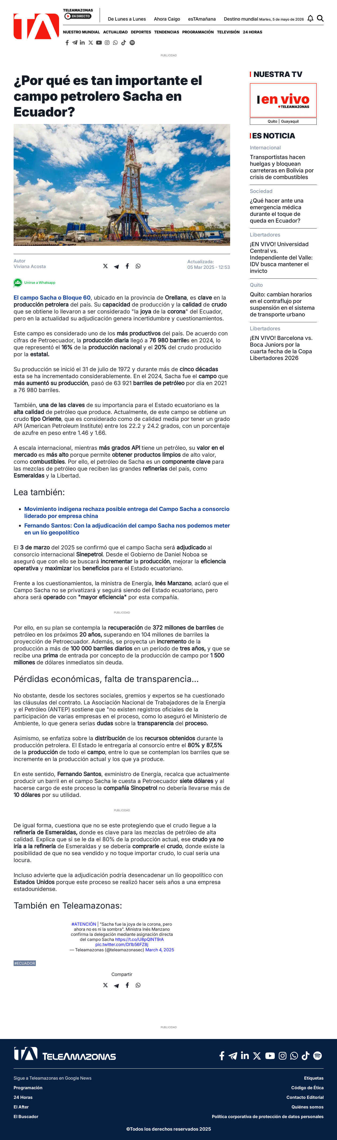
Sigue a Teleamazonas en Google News (52, 1078)
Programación (198, 32)
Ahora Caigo (167, 19)
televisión (228, 32)
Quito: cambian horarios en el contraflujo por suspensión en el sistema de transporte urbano (282, 304)
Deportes (141, 32)
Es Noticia (273, 135)
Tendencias (166, 32)
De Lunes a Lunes (127, 19)
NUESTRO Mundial (81, 32)
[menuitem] (81, 32)
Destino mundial (241, 19)
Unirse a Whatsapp (35, 282)
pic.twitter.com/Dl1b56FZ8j (121, 944)
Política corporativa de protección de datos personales (268, 1116)
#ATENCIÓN (84, 924)
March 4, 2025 (159, 949)
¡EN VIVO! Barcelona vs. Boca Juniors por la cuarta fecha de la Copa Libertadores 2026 (281, 348)
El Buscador (26, 1116)
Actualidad (115, 32)
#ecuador (24, 963)
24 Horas (252, 32)
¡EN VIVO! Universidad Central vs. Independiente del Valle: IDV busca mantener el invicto (281, 257)
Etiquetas (314, 1078)
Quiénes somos (308, 1107)
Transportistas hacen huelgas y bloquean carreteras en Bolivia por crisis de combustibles (282, 167)
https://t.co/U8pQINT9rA (139, 939)
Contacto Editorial (305, 1097)
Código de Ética (307, 1087)
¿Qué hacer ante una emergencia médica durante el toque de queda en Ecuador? (277, 210)
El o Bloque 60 (52, 297)
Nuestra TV (277, 74)
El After (21, 1107)
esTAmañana (202, 19)
